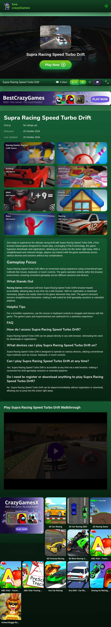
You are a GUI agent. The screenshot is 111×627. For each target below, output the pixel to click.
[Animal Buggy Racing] (10, 608)
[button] (107, 82)
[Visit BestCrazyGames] (55, 98)
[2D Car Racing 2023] (77, 512)
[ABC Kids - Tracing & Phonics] (100, 544)
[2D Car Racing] (55, 512)
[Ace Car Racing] (55, 576)
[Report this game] (97, 82)
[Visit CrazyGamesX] (22, 515)
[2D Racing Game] (100, 512)
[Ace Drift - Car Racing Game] (77, 576)
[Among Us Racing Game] (100, 576)
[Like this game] (74, 82)
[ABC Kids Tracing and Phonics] (32, 576)
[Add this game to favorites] (89, 82)
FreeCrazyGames (17, 6)
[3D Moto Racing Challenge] (77, 544)
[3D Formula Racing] (55, 544)
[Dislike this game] (82, 82)
